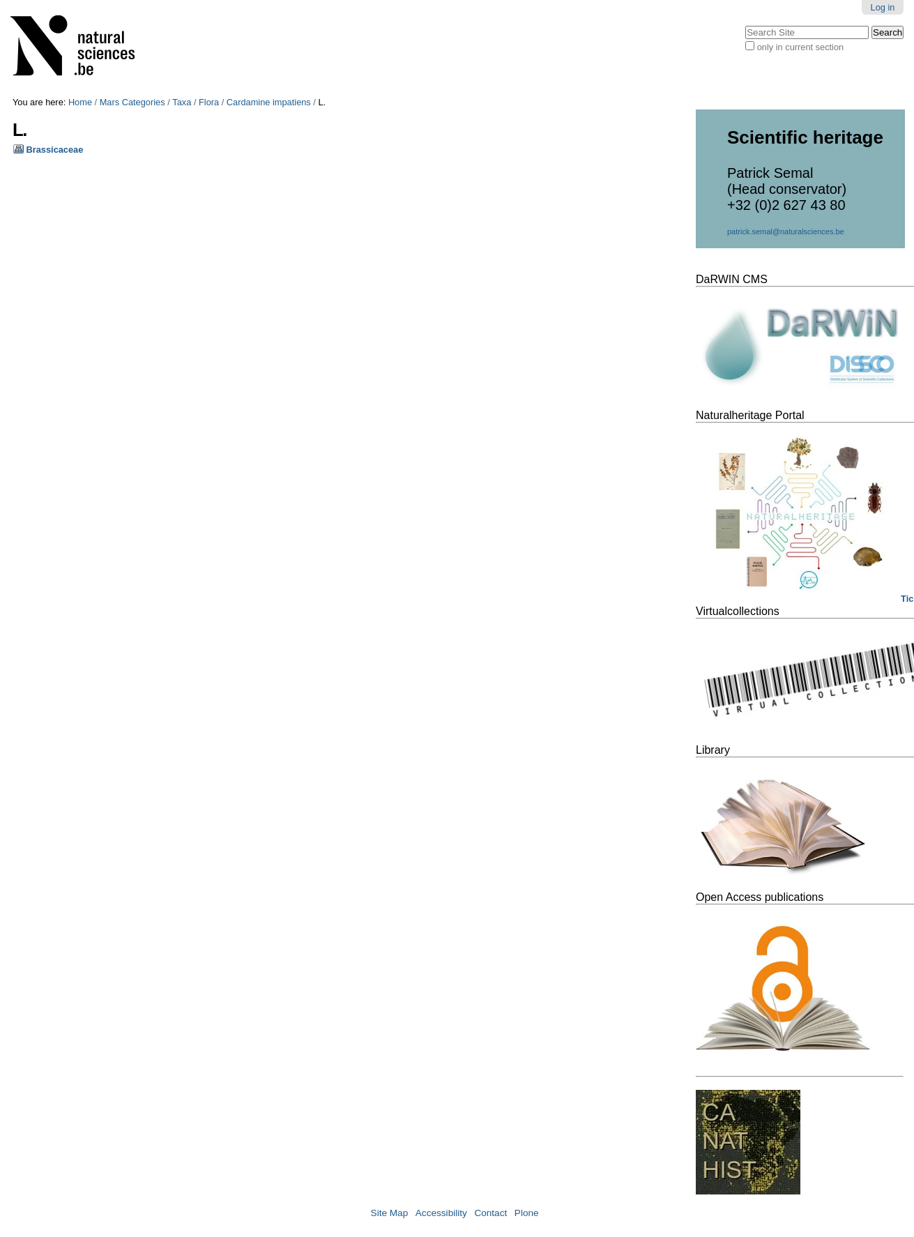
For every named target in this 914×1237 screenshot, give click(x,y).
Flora (209, 102)
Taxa (181, 102)
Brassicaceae (55, 149)
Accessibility (441, 1213)
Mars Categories (132, 102)
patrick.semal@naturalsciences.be (785, 231)
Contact (490, 1213)
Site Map (390, 1213)
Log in (883, 7)
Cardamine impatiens (269, 102)
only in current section (800, 47)
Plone (527, 1213)
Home (80, 102)
